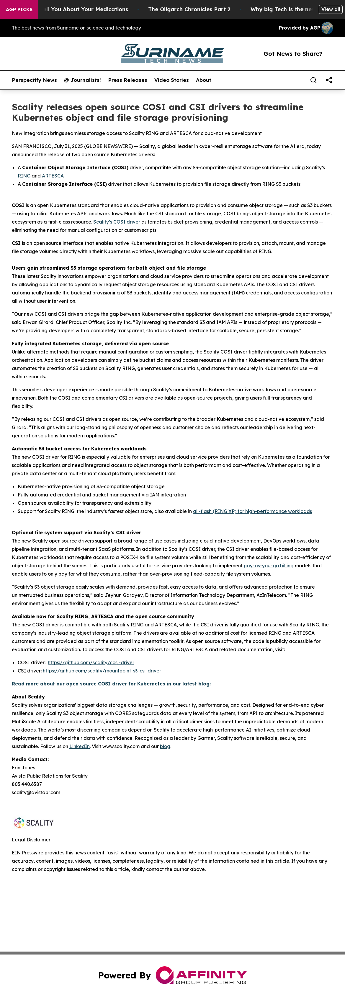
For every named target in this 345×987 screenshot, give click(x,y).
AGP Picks (19, 9)
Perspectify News (34, 80)
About (203, 80)
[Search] (313, 80)
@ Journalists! (82, 80)
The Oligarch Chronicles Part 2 (197, 9)
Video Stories (171, 80)
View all (330, 9)
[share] (329, 80)
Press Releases (127, 80)
